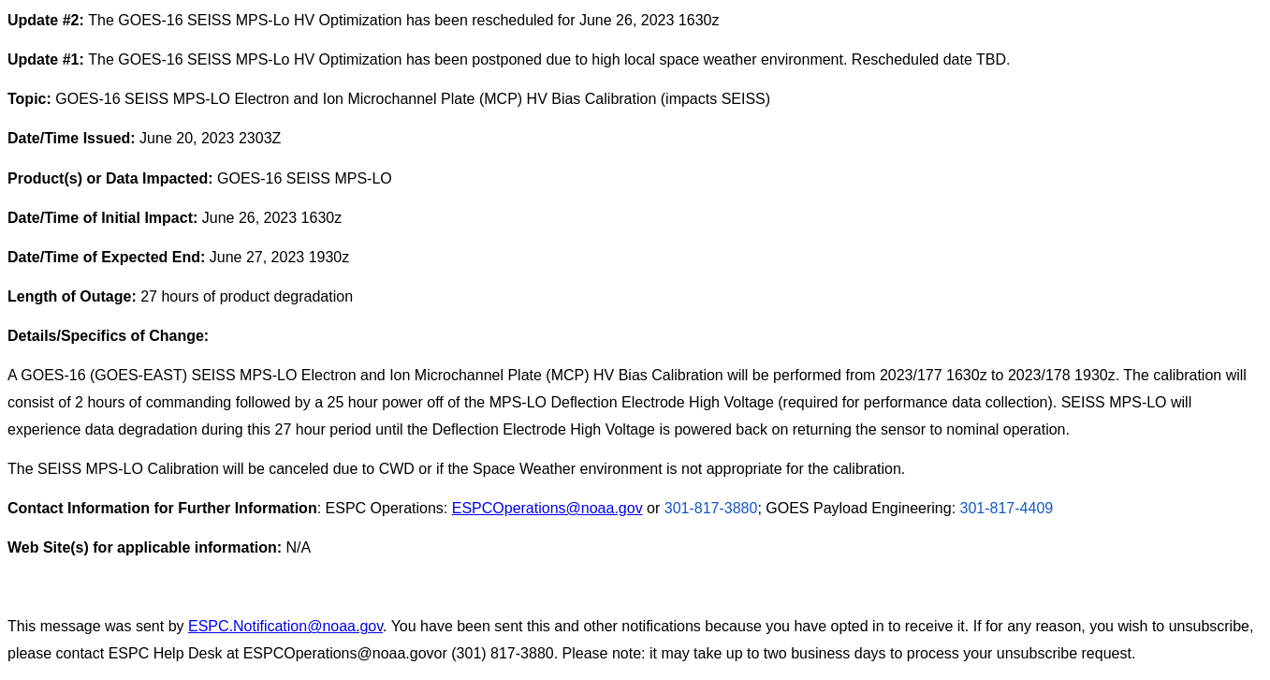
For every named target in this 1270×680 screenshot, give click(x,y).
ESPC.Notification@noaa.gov (285, 626)
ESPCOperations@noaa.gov (547, 508)
